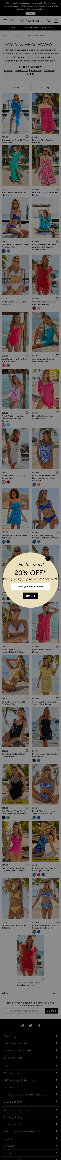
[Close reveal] (48, 558)
